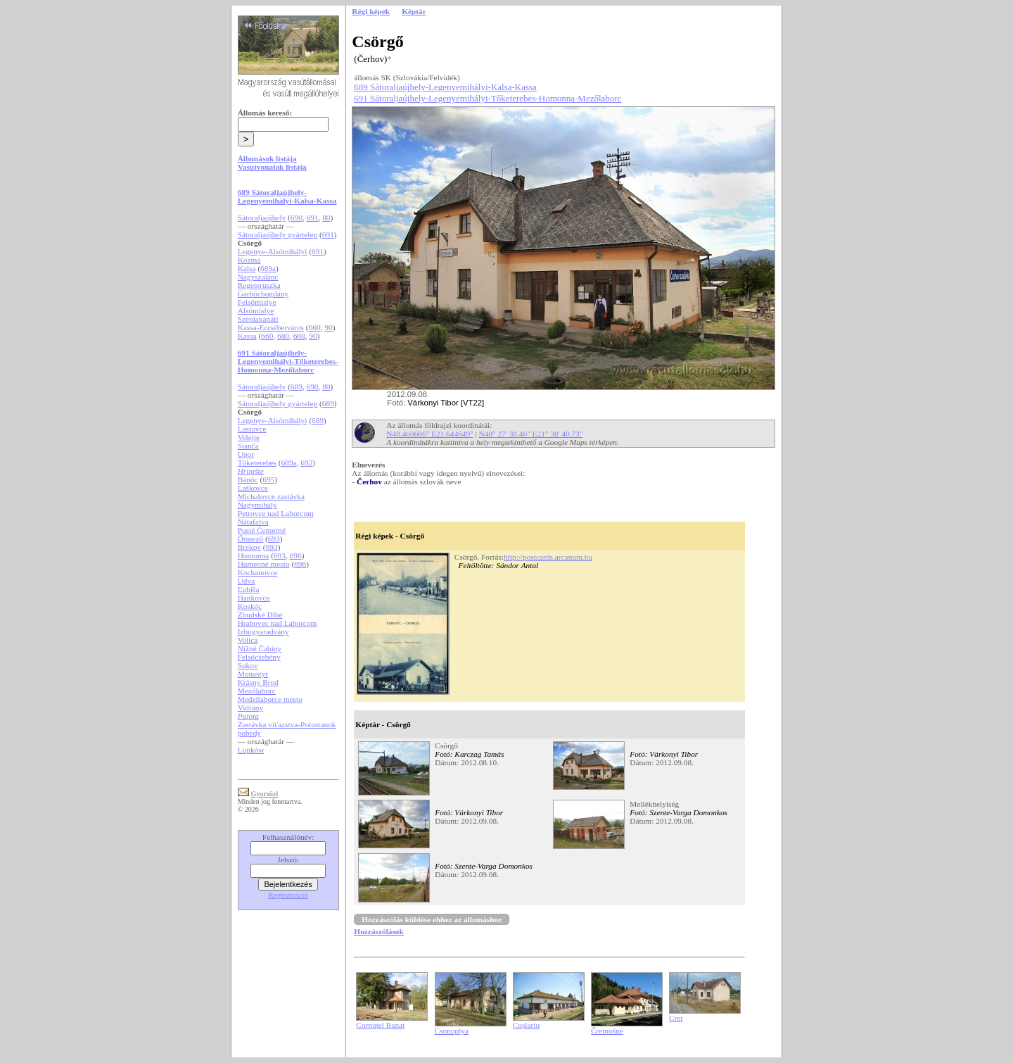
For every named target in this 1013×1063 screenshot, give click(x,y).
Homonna (253, 555)
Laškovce (253, 488)
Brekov (249, 547)
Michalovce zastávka (271, 496)
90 (328, 327)
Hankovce (254, 597)
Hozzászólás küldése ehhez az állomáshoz (432, 919)
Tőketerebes (257, 462)
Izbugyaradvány (263, 631)
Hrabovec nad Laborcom (277, 623)
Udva (246, 581)
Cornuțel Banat (380, 1025)
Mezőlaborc (257, 690)
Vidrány (250, 707)
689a (268, 268)
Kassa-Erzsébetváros (271, 327)
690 (296, 217)
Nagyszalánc (258, 276)
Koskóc (250, 606)
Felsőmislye (257, 302)
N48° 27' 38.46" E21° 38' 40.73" (531, 433)
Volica (248, 640)
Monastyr (253, 673)
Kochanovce (258, 572)
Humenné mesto (264, 564)
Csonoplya (452, 1030)
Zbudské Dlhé (260, 614)
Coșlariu (526, 1025)
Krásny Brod (258, 682)
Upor (246, 454)
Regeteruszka (259, 285)
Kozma (249, 260)
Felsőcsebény (259, 657)
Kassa (247, 336)
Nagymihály (257, 505)
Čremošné (607, 1030)
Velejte (249, 437)
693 (274, 538)
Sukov (248, 665)
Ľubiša (249, 589)
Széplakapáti (258, 319)
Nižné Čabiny (260, 648)
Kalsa (247, 268)
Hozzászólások (378, 931)
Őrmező (251, 538)
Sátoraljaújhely (262, 217)
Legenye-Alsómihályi (272, 251)
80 (326, 217)
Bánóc (248, 479)
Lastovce (252, 428)
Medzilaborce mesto (270, 699)
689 (296, 386)
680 (283, 336)
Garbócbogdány (263, 293)
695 (268, 479)
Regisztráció (288, 895)
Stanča (248, 445)
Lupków (251, 750)
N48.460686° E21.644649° (429, 433)
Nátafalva (253, 521)
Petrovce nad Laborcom (276, 513)
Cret (676, 1018)
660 (315, 327)
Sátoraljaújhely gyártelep (278, 234)
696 (296, 555)
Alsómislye (256, 310)
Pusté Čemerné (262, 530)
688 (299, 336)
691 (313, 217)
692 (306, 462)
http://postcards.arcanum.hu (548, 557)
